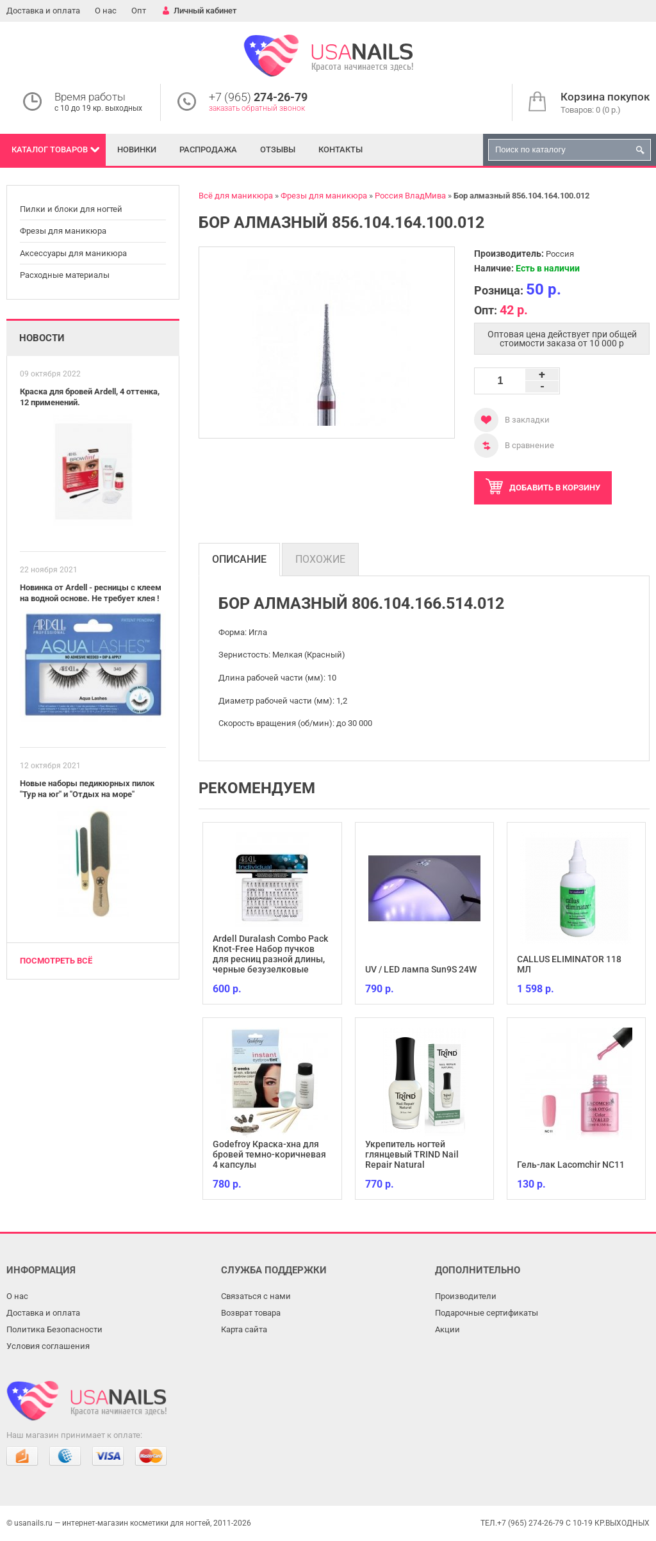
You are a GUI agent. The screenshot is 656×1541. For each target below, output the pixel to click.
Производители (465, 1296)
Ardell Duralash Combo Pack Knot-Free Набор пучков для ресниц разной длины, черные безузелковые (270, 953)
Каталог (50, 149)
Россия (560, 254)
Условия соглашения (48, 1346)
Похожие (320, 559)
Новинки (136, 149)
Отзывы (277, 149)
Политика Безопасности (54, 1329)
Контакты (340, 149)
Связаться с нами (256, 1296)
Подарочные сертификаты (486, 1313)
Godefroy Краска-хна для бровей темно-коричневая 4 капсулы (269, 1154)
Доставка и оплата (43, 10)
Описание (239, 559)
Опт (138, 10)
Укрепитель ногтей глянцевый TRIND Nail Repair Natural (412, 1154)
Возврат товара (251, 1313)
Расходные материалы (65, 275)
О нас (106, 10)
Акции (447, 1329)
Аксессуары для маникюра (73, 253)
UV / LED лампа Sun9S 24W (421, 969)
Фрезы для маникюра (63, 231)
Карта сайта (244, 1329)
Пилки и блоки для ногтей (71, 209)
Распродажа (208, 149)
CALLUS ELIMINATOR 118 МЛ (569, 964)
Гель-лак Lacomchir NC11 (571, 1164)
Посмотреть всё (56, 960)
